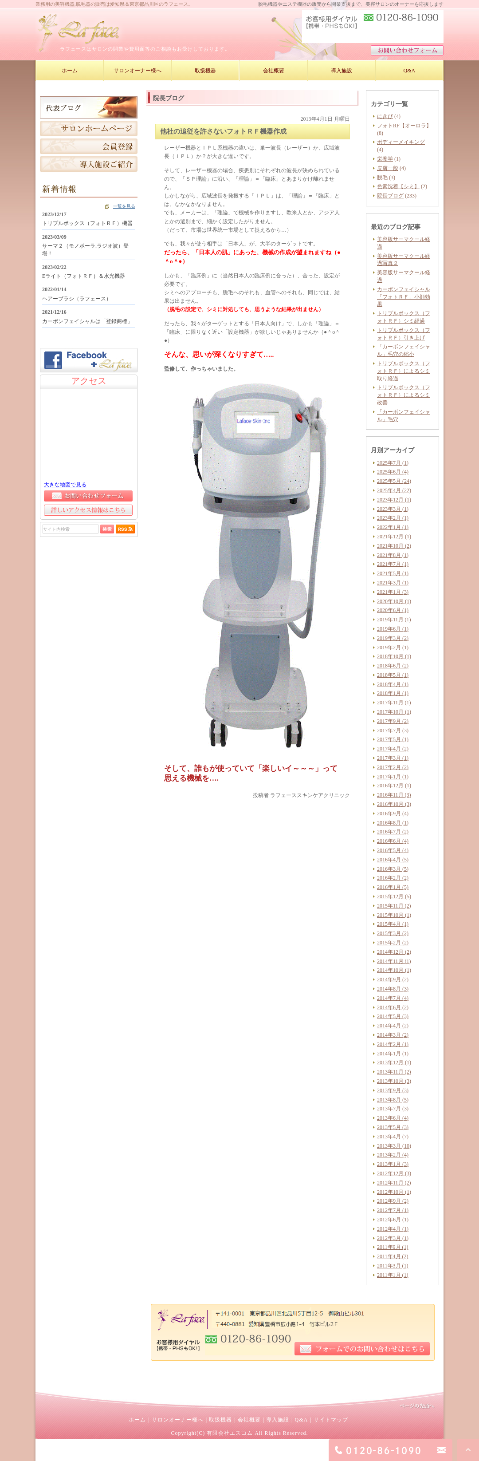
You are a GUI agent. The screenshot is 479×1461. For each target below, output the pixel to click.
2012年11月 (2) (394, 1183)
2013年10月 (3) (394, 1081)
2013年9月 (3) (392, 1090)
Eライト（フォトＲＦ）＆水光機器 (83, 276)
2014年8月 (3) (392, 989)
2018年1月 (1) (392, 693)
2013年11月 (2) (394, 1072)
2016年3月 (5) (392, 869)
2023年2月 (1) (392, 518)
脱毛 (382, 177)
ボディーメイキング (401, 142)
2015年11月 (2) (394, 906)
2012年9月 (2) (392, 1201)
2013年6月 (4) (392, 1118)
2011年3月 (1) (392, 1266)
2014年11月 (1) (394, 961)
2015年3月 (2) (392, 933)
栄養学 (385, 159)
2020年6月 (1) (392, 610)
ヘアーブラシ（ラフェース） (76, 299)
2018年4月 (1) (392, 684)
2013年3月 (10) (394, 1146)
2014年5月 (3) (392, 1016)
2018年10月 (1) (394, 656)
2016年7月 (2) (392, 832)
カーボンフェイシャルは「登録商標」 (87, 321)
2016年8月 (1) (392, 823)
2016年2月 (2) (392, 878)
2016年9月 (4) (392, 813)
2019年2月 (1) (392, 647)
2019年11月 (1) (394, 619)
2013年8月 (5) (392, 1100)
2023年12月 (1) (394, 500)
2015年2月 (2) (392, 943)
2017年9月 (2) (392, 721)
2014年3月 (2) (392, 1035)
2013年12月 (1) (394, 1062)
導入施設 (277, 1420)
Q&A (301, 1420)
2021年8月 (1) (392, 555)
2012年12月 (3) (394, 1173)
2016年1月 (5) (392, 887)
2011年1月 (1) (392, 1275)
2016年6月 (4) (392, 841)
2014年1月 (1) (392, 1053)
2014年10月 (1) (394, 970)
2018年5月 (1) (392, 675)
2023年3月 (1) (392, 509)
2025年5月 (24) (394, 481)
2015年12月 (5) (394, 896)
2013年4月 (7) (392, 1136)
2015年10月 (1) (394, 915)
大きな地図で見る (65, 485)
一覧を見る (124, 206)
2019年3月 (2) (392, 638)
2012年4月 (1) (392, 1229)
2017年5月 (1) (392, 739)
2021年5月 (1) (392, 573)
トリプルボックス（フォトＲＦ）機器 (87, 223)
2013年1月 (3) (392, 1164)
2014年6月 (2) (392, 1007)
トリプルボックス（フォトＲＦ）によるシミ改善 (403, 395)
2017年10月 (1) (394, 712)
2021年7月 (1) (392, 564)
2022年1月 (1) (392, 527)
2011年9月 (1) (392, 1247)
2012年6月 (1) (392, 1219)
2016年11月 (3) (394, 795)
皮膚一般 (387, 168)
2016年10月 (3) (394, 804)
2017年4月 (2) (392, 749)
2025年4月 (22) (394, 490)
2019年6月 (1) (392, 629)
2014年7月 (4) (392, 998)
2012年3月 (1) (392, 1238)
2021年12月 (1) (394, 536)
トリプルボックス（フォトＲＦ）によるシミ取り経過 (403, 371)
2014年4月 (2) (392, 1026)
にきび (385, 116)
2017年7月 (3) (392, 730)
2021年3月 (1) (392, 583)
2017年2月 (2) (392, 767)
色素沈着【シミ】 (398, 186)
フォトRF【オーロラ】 (404, 125)
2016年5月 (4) (392, 850)
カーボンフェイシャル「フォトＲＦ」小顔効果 (403, 297)
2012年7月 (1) (392, 1210)
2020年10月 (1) (394, 601)
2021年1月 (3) (392, 592)
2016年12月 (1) (394, 785)
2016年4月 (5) (392, 860)
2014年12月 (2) (394, 952)
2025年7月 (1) (392, 463)
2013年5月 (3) (392, 1127)
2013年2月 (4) (392, 1155)
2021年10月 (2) (394, 546)
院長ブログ (390, 196)
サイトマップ (331, 1420)
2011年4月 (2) (392, 1256)
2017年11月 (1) (394, 702)
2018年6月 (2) (392, 666)
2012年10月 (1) (394, 1192)
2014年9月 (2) (392, 979)
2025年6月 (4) (392, 472)
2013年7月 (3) (392, 1109)
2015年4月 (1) (392, 924)
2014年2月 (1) (392, 1044)
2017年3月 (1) (392, 758)
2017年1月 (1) (392, 777)
